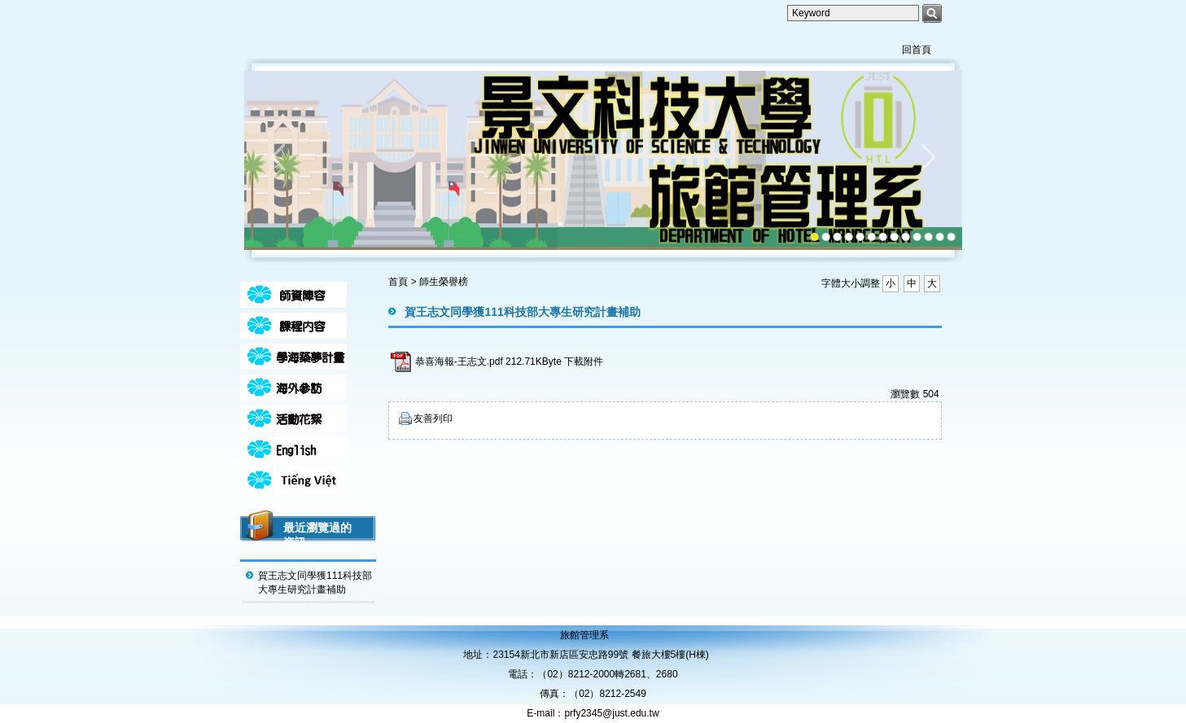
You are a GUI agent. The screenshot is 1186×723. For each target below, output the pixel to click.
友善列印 (433, 418)
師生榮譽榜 (443, 281)
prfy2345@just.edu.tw (611, 713)
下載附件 (583, 361)
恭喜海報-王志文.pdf (459, 361)
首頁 (398, 281)
